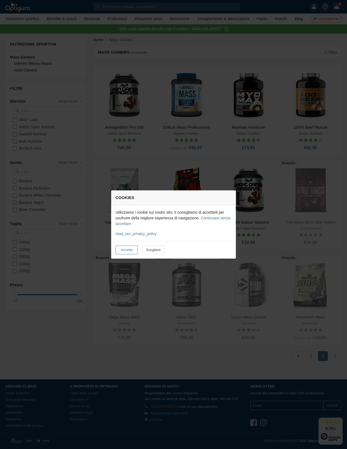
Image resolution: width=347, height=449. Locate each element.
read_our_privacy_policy (136, 234)
